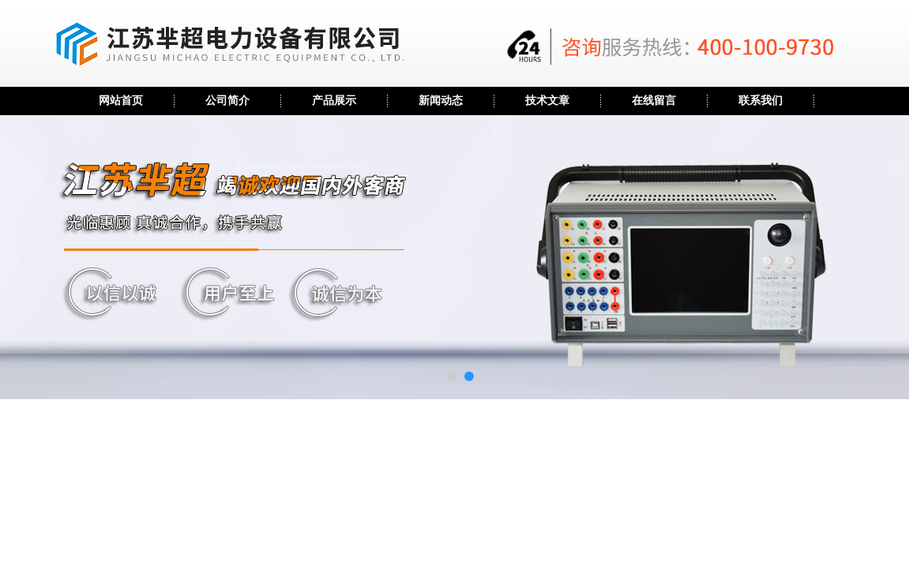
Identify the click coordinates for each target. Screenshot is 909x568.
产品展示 (334, 100)
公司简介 (227, 100)
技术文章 (547, 100)
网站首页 (121, 100)
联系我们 (760, 100)
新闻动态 (441, 100)
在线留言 (654, 100)
